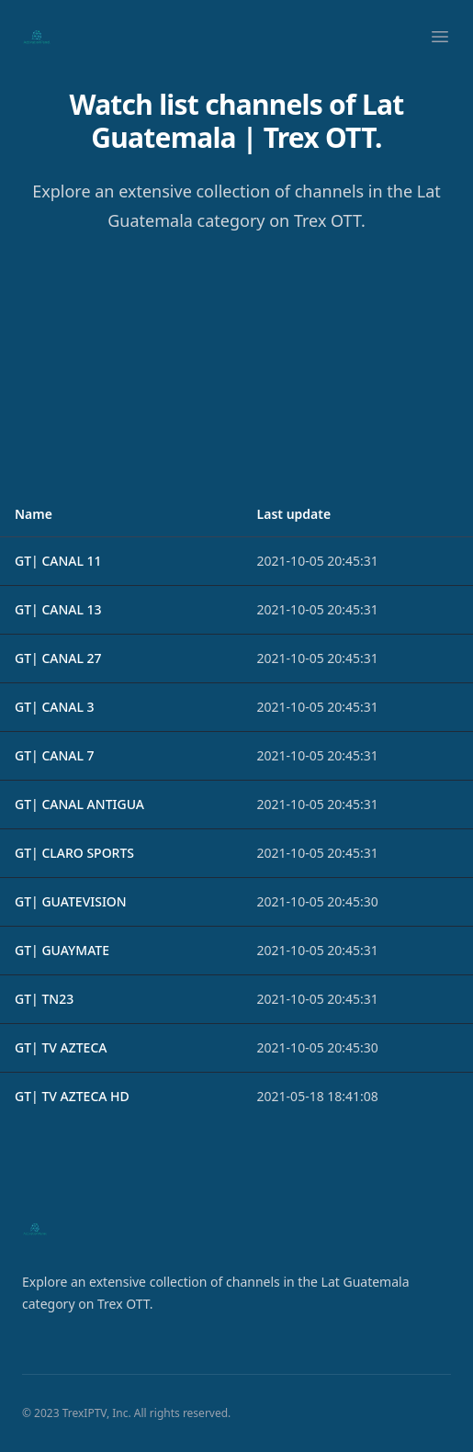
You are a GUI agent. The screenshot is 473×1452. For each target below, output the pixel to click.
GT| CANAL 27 (58, 658)
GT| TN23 (44, 998)
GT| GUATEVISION (71, 901)
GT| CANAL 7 (55, 755)
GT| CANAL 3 (55, 706)
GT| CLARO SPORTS (74, 852)
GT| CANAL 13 (58, 609)
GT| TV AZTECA (61, 1047)
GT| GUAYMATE (62, 950)
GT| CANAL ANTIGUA (79, 804)
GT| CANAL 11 (58, 560)
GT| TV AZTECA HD (72, 1096)
